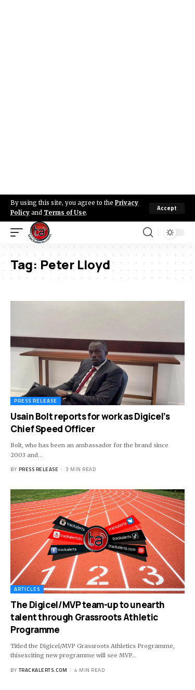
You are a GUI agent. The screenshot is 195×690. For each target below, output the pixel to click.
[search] (147, 232)
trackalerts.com (43, 670)
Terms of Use (65, 212)
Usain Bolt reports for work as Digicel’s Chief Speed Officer (90, 422)
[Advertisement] (97, 97)
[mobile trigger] (19, 232)
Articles (27, 589)
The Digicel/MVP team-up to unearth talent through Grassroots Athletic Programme (87, 617)
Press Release (35, 401)
